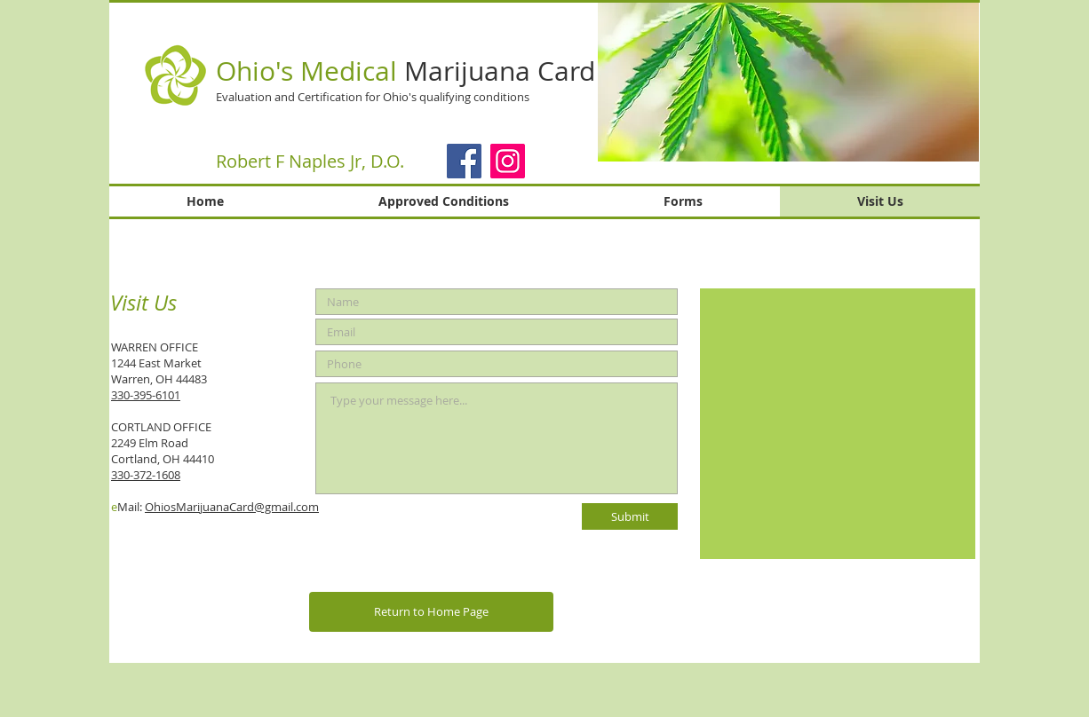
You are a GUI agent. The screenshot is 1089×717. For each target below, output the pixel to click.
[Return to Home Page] (431, 612)
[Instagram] (507, 161)
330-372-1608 (145, 475)
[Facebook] (464, 161)
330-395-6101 (145, 395)
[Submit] (630, 516)
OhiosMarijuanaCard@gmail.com (232, 507)
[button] (788, 82)
